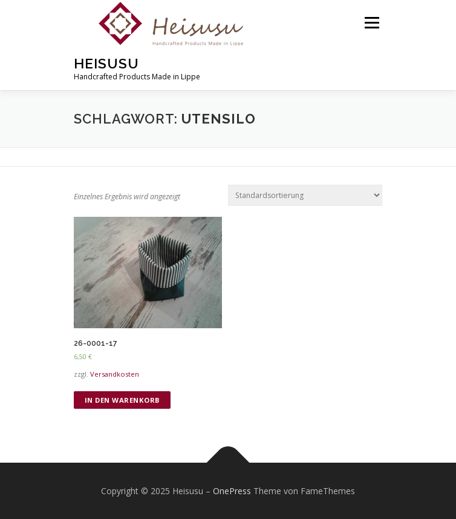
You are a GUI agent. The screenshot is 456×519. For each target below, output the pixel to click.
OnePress (232, 491)
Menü (371, 23)
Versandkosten (114, 374)
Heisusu (106, 63)
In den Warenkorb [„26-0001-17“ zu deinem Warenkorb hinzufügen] (122, 400)
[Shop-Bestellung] (305, 195)
